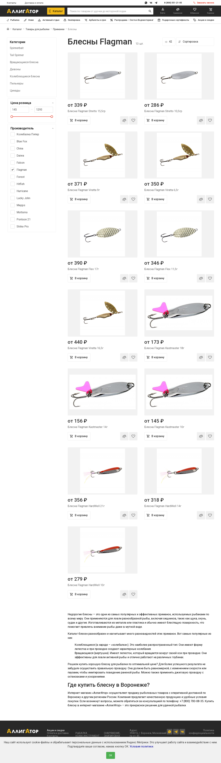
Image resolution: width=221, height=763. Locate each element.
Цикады (15, 90)
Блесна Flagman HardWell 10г (86, 585)
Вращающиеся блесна (24, 62)
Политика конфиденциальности (201, 731)
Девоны (15, 69)
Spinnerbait (16, 48)
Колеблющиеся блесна (25, 76)
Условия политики (141, 746)
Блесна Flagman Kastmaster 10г (164, 427)
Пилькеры (16, 83)
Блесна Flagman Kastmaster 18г (164, 348)
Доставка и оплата (34, 3)
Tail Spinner (17, 55)
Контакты (11, 3)
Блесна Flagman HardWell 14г (162, 506)
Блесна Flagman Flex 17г (83, 269)
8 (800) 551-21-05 (173, 3)
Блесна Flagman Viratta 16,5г (85, 348)
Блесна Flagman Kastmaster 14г (88, 427)
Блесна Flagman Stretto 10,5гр (163, 111)
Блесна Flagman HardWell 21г (86, 506)
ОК (110, 755)
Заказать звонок (205, 3)
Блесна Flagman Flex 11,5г (160, 269)
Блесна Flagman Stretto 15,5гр (86, 111)
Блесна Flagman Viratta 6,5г (161, 190)
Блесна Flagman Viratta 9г (84, 190)
